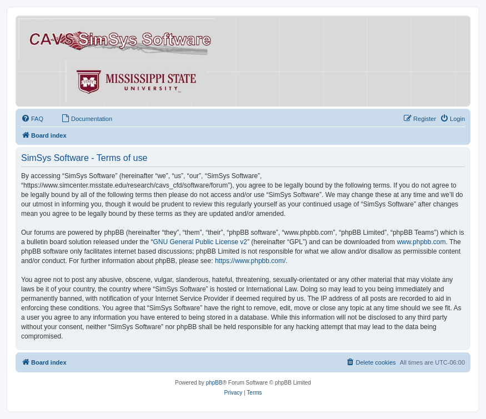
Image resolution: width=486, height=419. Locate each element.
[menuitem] (32, 118)
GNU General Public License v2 (200, 242)
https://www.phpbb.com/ (250, 261)
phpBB (214, 383)
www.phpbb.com (421, 242)
